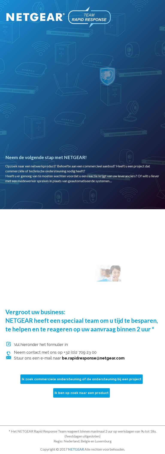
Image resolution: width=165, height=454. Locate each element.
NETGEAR (76, 449)
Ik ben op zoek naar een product (81, 393)
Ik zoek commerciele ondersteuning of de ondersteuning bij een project (81, 379)
